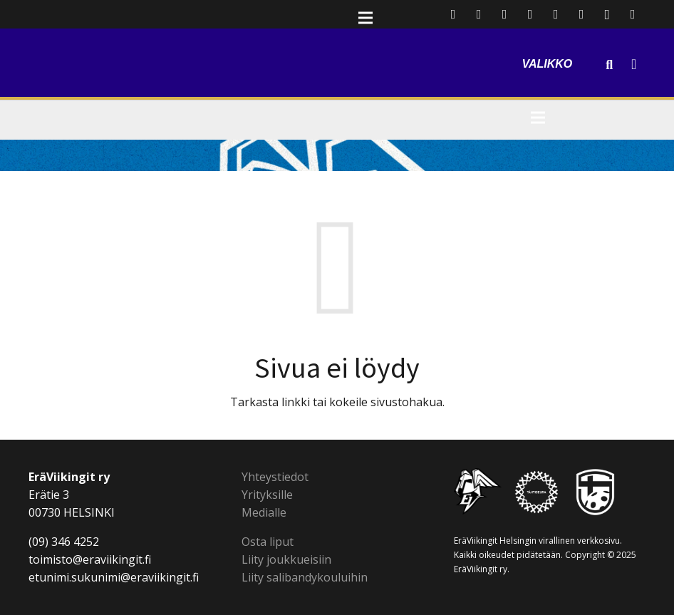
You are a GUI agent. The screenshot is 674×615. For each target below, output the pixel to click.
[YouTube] (556, 14)
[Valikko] (559, 46)
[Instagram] (607, 14)
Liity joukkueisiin (286, 559)
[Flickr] (581, 14)
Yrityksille (267, 494)
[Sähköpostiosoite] (453, 14)
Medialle (264, 512)
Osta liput (268, 541)
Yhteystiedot (275, 477)
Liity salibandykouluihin (305, 577)
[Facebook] (479, 14)
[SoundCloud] (633, 14)
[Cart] (634, 64)
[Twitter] (504, 14)
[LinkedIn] (530, 14)
